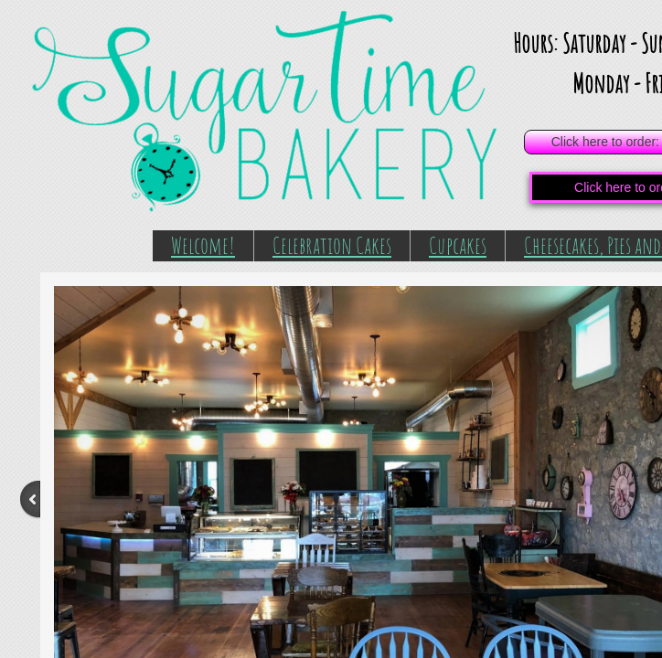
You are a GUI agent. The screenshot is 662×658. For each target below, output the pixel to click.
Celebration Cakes (331, 245)
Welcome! (203, 245)
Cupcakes (457, 245)
